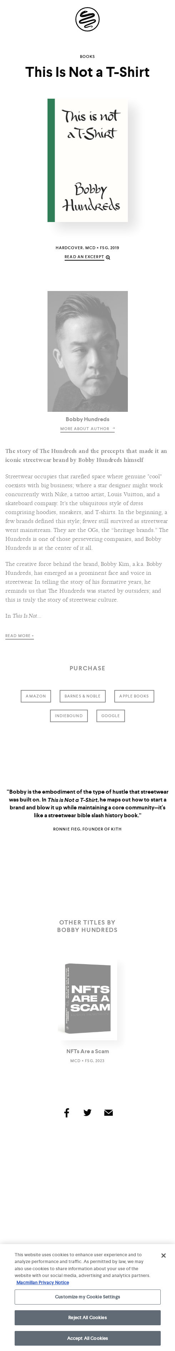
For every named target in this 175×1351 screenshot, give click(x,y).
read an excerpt (84, 256)
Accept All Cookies (87, 1340)
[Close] (163, 1258)
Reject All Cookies (87, 1320)
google (110, 715)
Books (87, 56)
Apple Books (134, 696)
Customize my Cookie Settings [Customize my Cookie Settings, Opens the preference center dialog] (87, 1299)
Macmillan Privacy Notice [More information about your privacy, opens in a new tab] (42, 1285)
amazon (36, 696)
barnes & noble (83, 696)
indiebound (69, 715)
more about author (87, 428)
